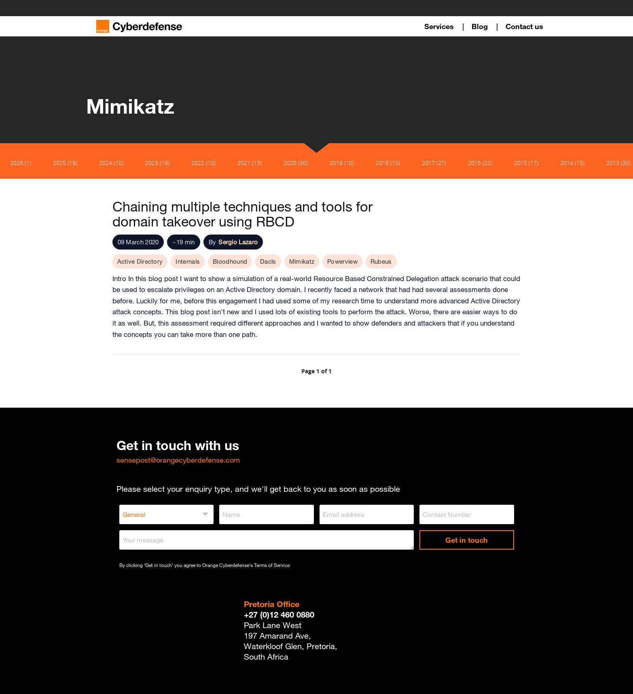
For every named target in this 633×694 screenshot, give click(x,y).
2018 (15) (388, 163)
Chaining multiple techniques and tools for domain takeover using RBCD (242, 214)
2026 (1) (20, 163)
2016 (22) (480, 163)
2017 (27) (434, 163)
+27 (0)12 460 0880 (279, 614)
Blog (480, 26)
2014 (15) (572, 163)
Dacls (268, 261)
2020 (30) (296, 163)
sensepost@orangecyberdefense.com (178, 459)
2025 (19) (65, 163)
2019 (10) (342, 163)
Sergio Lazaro (238, 241)
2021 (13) (249, 163)
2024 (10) (111, 163)
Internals (188, 261)
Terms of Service (272, 565)
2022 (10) (203, 163)
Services (439, 26)
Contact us (524, 26)
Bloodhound (230, 261)
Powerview (342, 261)
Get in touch (466, 539)
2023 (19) (157, 163)
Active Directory (140, 261)
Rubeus (381, 261)
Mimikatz (301, 261)
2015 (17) (526, 163)
